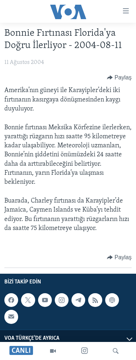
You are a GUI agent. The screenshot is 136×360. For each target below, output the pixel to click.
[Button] (119, 78)
